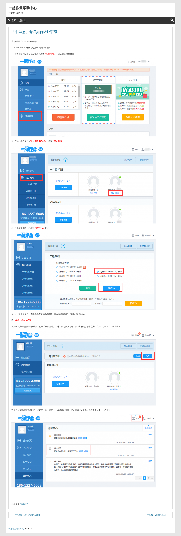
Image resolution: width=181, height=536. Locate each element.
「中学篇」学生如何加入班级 (27, 515)
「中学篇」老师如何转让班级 (34, 31)
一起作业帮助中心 (22, 7)
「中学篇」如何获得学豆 (156, 515)
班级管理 (24, 504)
